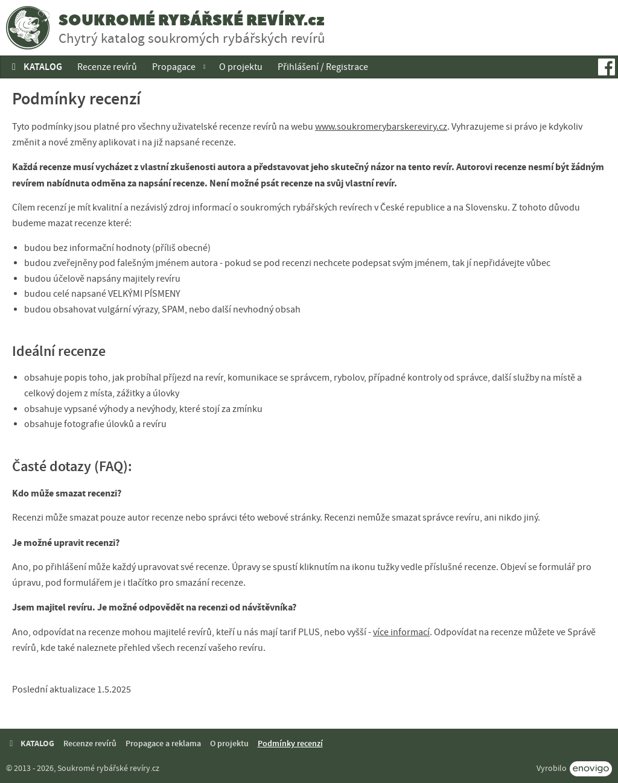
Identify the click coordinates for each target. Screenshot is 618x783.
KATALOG (35, 66)
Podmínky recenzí (290, 743)
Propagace (174, 67)
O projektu (241, 67)
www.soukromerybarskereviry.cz (381, 127)
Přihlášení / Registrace (323, 67)
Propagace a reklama (163, 743)
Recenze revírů (107, 67)
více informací (401, 632)
